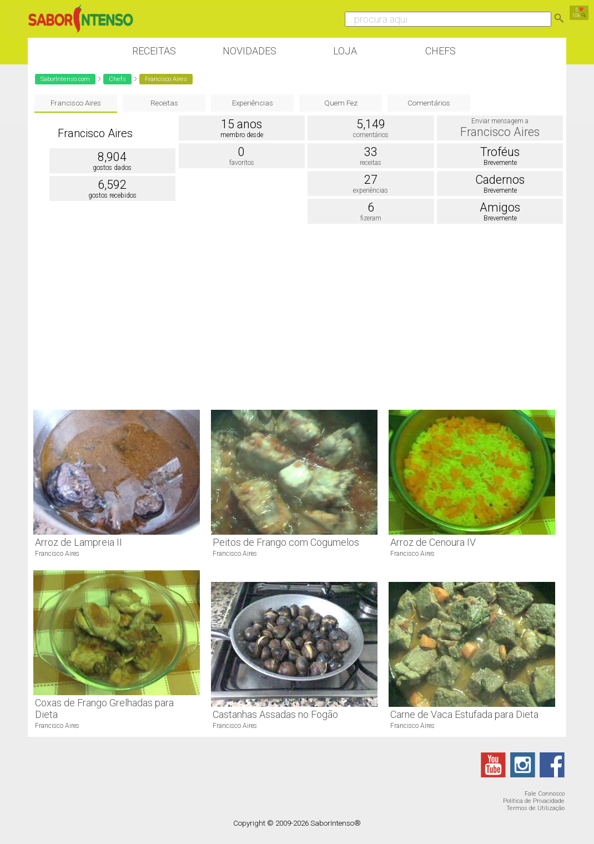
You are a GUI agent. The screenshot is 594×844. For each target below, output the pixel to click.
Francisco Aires (76, 103)
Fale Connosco (545, 793)
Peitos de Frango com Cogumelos (286, 542)
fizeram (370, 218)
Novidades (249, 51)
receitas (370, 163)
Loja (345, 51)
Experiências (252, 103)
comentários (371, 135)
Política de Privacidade (534, 801)
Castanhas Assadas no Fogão (275, 714)
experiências (370, 190)
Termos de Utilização (535, 808)
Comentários (428, 103)
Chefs (440, 51)
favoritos (241, 163)
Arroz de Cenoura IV (433, 542)
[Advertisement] (297, 315)
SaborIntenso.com (65, 79)
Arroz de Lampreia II (78, 542)
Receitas (154, 51)
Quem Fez (341, 103)
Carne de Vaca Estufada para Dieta (464, 714)
